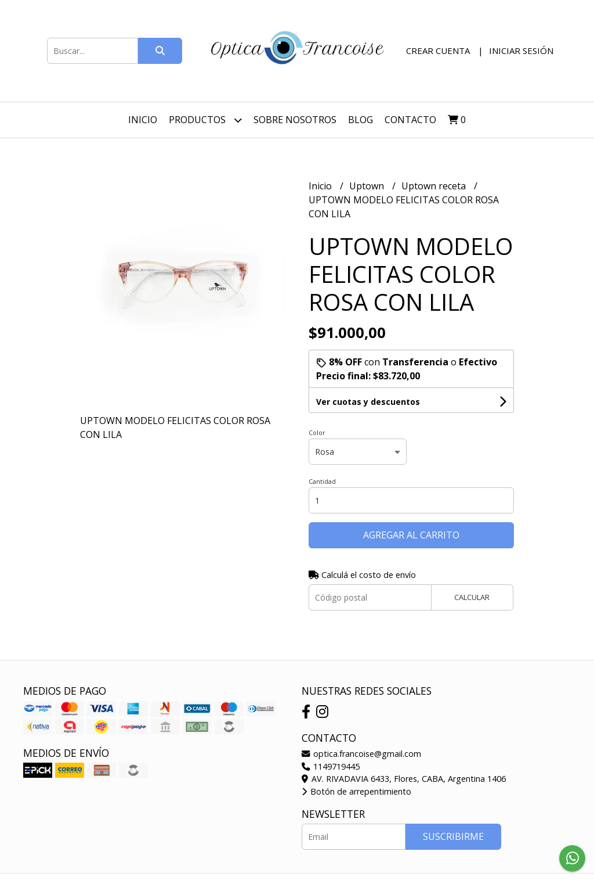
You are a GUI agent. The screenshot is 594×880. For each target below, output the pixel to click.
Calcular (472, 597)
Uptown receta (434, 185)
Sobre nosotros (294, 119)
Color (317, 432)
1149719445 (331, 766)
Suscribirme (453, 836)
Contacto (410, 119)
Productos (205, 120)
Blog (360, 119)
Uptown (367, 185)
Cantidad (322, 481)
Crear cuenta (438, 50)
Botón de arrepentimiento (356, 791)
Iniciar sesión (521, 50)
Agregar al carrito (411, 535)
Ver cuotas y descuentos (368, 401)
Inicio (142, 119)
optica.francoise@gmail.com (361, 753)
